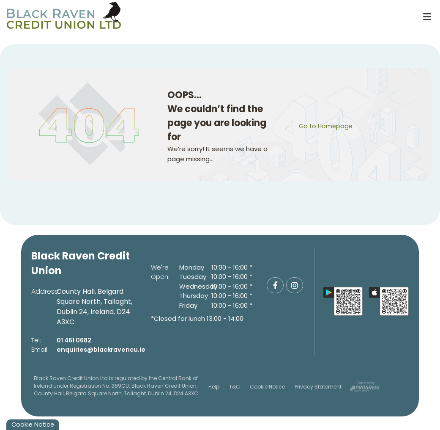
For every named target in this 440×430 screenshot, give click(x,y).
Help (213, 386)
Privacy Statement (318, 386)
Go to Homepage (327, 125)
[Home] (207, 17)
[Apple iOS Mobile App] (389, 301)
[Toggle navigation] (427, 17)
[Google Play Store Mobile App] (343, 301)
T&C (234, 386)
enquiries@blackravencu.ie (103, 349)
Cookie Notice (267, 386)
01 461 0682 (75, 340)
